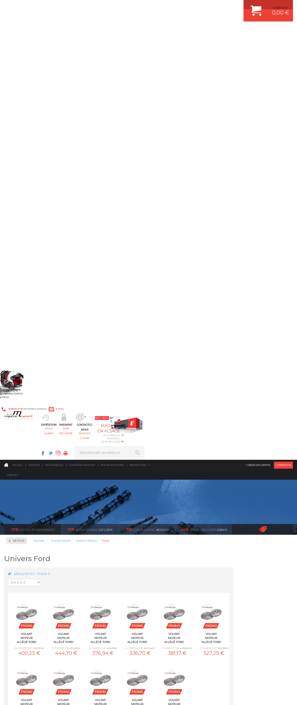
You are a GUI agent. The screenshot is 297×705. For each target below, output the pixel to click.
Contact (12, 54)
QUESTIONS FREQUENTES (246, 561)
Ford (17, 311)
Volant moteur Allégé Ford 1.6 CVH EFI (86, 217)
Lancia (18, 324)
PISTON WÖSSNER (172, 527)
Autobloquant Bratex (26, 154)
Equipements (95, 574)
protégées (259, 463)
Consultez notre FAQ (41, 658)
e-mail (118, 7)
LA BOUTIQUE (14, 567)
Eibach (203, 108)
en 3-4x (42, 463)
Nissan (19, 357)
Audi (17, 279)
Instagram (206, 7)
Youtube (214, 7)
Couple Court (25, 201)
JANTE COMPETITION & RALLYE (181, 568)
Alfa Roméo (22, 273)
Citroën (19, 299)
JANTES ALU (167, 541)
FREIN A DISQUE (170, 574)
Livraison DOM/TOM (82, 44)
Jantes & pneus (96, 554)
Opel (17, 363)
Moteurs (91, 514)
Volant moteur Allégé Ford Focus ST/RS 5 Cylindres (86, 283)
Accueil (17, 44)
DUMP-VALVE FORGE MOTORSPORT (184, 561)
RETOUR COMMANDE (242, 547)
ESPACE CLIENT (238, 514)
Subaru (19, 389)
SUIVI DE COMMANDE (243, 541)
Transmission (95, 534)
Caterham (21, 292)
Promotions (137, 44)
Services (34, 44)
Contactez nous (30, 644)
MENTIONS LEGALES (40, 695)
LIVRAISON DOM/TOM (243, 554)
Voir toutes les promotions (267, 108)
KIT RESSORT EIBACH (174, 554)
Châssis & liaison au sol (104, 541)
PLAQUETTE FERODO (173, 521)
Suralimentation (98, 521)
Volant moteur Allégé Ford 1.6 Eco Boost (123, 217)
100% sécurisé (127, 31)
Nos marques (54, 44)
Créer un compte (258, 44)
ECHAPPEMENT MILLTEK (176, 534)
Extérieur (92, 561)
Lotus (18, 331)
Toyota (18, 395)
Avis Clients (270, 679)
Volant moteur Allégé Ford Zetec (233, 283)
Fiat (16, 305)
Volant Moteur (26, 257)
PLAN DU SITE (73, 695)
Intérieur (92, 568)
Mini (17, 344)
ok (136, 613)
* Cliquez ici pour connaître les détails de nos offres (187, 616)
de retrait (187, 463)
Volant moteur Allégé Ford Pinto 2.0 (123, 283)
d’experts (115, 463)
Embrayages (23, 218)
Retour (78, 120)
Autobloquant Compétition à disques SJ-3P (26, 179)
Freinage (91, 547)
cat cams (89, 108)
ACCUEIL (5, 695)
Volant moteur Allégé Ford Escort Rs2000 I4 (270, 217)
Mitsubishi (21, 350)
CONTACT (19, 695)
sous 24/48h (92, 31)
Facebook (191, 7)
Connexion (283, 44)
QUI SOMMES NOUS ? (19, 560)
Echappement (95, 527)
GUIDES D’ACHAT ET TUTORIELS (250, 568)
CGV (59, 695)
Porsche (20, 376)
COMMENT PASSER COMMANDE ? (252, 527)
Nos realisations (112, 44)
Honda (19, 318)
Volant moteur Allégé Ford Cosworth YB (196, 217)
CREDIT (89, 695)
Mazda (18, 337)
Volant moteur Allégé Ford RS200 (160, 283)
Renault (19, 382)
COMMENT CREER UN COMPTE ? (251, 521)
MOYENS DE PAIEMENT (244, 534)
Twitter (199, 7)
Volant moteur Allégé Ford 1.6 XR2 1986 (160, 217)
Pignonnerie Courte (31, 235)
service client (163, 31)
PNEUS (163, 547)
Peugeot (20, 369)
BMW (18, 286)
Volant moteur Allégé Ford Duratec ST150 (233, 217)
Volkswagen (22, 402)
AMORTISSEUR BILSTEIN (176, 514)
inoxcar (147, 108)
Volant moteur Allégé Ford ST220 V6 (196, 283)
